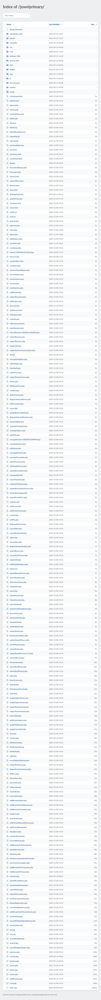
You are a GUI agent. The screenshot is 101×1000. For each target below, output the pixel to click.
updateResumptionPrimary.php (19, 488)
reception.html (13, 203)
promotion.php (13, 783)
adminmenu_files (14, 34)
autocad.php (12, 306)
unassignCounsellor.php (17, 457)
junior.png (11, 970)
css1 (9, 52)
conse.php (11, 408)
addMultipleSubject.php (17, 564)
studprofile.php (13, 346)
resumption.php (14, 542)
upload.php (12, 141)
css (9, 47)
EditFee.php (12, 774)
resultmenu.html (14, 159)
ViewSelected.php (14, 595)
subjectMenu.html (14, 181)
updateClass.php (14, 199)
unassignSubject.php (15, 430)
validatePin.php (13, 587)
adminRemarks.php (15, 850)
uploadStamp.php (14, 649)
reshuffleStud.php (14, 890)
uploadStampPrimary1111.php (19, 653)
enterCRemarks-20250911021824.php (22, 332)
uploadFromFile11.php (16, 497)
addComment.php (14, 395)
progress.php (13, 814)
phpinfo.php (12, 101)
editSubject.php (14, 301)
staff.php (11, 756)
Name (9, 24)
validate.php (12, 390)
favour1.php (12, 257)
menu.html (12, 208)
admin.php (12, 234)
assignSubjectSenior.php (17, 698)
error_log (11, 988)
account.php (12, 283)
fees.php (11, 734)
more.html (11, 190)
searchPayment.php (15, 480)
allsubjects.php (13, 832)
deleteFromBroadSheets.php (18, 609)
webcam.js (12, 569)
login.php (11, 676)
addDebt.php (13, 435)
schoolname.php (14, 96)
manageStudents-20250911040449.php (23, 439)
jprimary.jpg (12, 961)
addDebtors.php (14, 239)
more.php (11, 230)
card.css (11, 217)
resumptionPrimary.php (17, 555)
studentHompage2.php (16, 426)
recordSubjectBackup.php (17, 760)
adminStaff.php (13, 716)
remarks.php (12, 876)
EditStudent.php (14, 743)
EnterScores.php (14, 680)
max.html (11, 150)
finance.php (12, 221)
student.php (12, 738)
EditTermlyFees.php (15, 386)
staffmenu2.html (14, 310)
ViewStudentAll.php (15, 618)
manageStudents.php (16, 444)
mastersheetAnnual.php (17, 885)
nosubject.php (13, 266)
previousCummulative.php (18, 863)
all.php (10, 355)
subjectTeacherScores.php (17, 377)
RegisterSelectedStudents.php (19, 417)
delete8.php (12, 685)
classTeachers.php (14, 288)
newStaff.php (13, 792)
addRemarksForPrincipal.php (18, 845)
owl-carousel (12, 83)
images (10, 69)
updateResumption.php (16, 471)
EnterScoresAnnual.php (16, 689)
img (9, 74)
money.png (12, 110)
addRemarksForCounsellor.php (19, 867)
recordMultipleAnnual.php (18, 907)
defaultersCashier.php (16, 582)
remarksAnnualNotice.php (18, 270)
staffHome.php (13, 292)
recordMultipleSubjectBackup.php (21, 921)
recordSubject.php (15, 274)
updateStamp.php (14, 631)
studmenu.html (13, 154)
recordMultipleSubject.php (18, 948)
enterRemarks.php (15, 328)
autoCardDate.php (15, 145)
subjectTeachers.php (15, 341)
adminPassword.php (15, 462)
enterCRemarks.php (15, 337)
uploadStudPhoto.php (16, 667)
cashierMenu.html (14, 261)
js (8, 78)
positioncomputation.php (17, 899)
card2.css (11, 212)
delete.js (11, 123)
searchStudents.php (15, 578)
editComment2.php (15, 323)
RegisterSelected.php (16, 524)
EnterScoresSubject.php (17, 636)
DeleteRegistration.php (16, 903)
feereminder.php (14, 613)
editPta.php (12, 520)
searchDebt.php (14, 529)
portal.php (12, 591)
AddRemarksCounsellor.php (18, 809)
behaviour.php (13, 854)
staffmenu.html (13, 372)
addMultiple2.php (14, 627)
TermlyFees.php (14, 778)
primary (11, 87)
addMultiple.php (14, 364)
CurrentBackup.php (15, 841)
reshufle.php (12, 319)
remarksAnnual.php (15, 836)
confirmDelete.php (15, 114)
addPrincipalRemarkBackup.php (20, 823)
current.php (12, 956)
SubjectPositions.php (16, 765)
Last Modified (54, 24)
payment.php (13, 225)
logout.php (12, 105)
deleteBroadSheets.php (16, 881)
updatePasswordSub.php (17, 413)
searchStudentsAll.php (16, 533)
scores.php (12, 965)
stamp (10, 92)
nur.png (11, 934)
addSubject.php (14, 315)
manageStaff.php (14, 475)
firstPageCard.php (14, 194)
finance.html (12, 185)
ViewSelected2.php (15, 600)
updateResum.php (14, 551)
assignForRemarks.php (16, 725)
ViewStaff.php (13, 368)
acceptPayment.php (15, 644)
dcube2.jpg (12, 943)
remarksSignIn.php (15, 422)
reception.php (13, 243)
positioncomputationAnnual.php (20, 858)
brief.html (11, 694)
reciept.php (12, 515)
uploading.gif (13, 136)
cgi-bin (10, 38)
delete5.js (11, 127)
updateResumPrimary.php (17, 573)
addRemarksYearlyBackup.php (19, 805)
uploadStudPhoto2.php (16, 671)
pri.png (10, 930)
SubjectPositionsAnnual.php (18, 769)
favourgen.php (13, 172)
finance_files (12, 61)
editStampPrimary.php (16, 466)
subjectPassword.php (16, 297)
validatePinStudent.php (16, 484)
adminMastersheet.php (16, 894)
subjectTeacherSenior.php (17, 711)
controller (11, 43)
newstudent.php (14, 796)
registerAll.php (13, 560)
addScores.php (13, 506)
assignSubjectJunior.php (17, 702)
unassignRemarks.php (16, 453)
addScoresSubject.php (16, 720)
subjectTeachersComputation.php (20, 350)
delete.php (12, 118)
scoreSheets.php (14, 818)
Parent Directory (14, 29)
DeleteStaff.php (14, 622)
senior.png (12, 974)
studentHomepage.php (16, 493)
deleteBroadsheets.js (15, 132)
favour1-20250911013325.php (20, 252)
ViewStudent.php (14, 662)
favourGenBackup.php (16, 167)
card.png (11, 983)
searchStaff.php (14, 604)
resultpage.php (13, 248)
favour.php (12, 381)
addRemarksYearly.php (16, 800)
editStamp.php (13, 448)
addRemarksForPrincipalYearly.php (21, 912)
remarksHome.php (15, 279)
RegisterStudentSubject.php (18, 546)
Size (92, 24)
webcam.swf (12, 502)
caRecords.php (13, 787)
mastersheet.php (14, 916)
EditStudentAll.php (15, 747)
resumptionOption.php (16, 359)
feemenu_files (13, 56)
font (9, 65)
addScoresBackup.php (16, 827)
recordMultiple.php (15, 939)
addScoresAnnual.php (16, 511)
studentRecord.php (15, 658)
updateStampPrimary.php (17, 640)
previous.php (13, 952)
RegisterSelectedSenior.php (18, 399)
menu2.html (12, 176)
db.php (10, 163)
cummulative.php (14, 925)
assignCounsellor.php (16, 729)
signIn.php (12, 537)
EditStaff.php (13, 751)
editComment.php (14, 404)
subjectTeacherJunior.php (17, 707)
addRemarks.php (14, 979)
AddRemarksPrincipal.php (17, 872)
